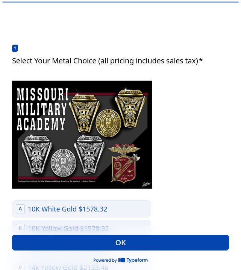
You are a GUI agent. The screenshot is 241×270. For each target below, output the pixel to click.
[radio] (81, 209)
